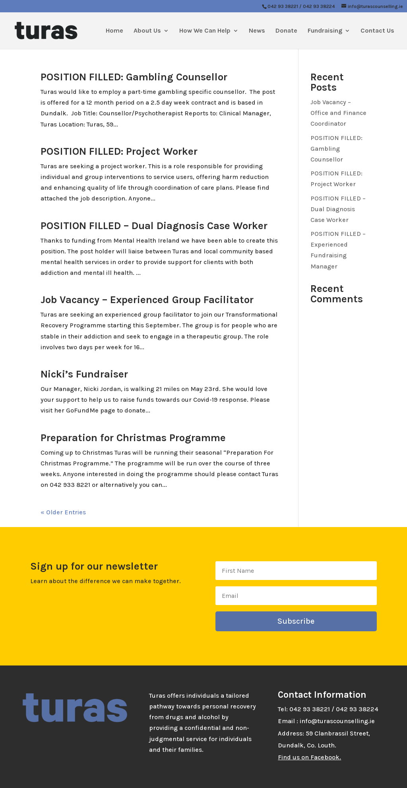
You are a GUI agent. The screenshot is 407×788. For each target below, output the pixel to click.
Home (114, 31)
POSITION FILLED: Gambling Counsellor (134, 77)
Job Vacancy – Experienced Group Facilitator (147, 300)
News (257, 31)
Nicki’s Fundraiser (84, 374)
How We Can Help (205, 31)
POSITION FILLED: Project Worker (119, 151)
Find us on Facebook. (309, 757)
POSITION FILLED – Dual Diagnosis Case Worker (154, 226)
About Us (147, 31)
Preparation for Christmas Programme (133, 438)
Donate (286, 31)
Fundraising (325, 31)
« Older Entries (63, 512)
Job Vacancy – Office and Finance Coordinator (338, 112)
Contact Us (377, 31)
